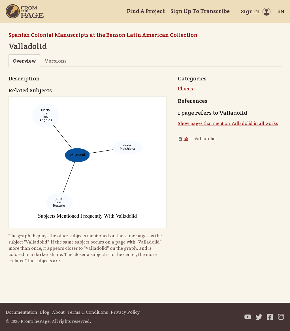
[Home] (25, 11)
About (58, 312)
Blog (44, 312)
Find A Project (146, 11)
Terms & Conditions (87, 312)
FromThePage (35, 321)
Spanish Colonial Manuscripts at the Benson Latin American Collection (102, 35)
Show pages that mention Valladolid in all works (228, 123)
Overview (24, 60)
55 (186, 139)
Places (185, 89)
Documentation (21, 312)
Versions (55, 60)
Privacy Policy (125, 312)
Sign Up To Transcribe (200, 11)
